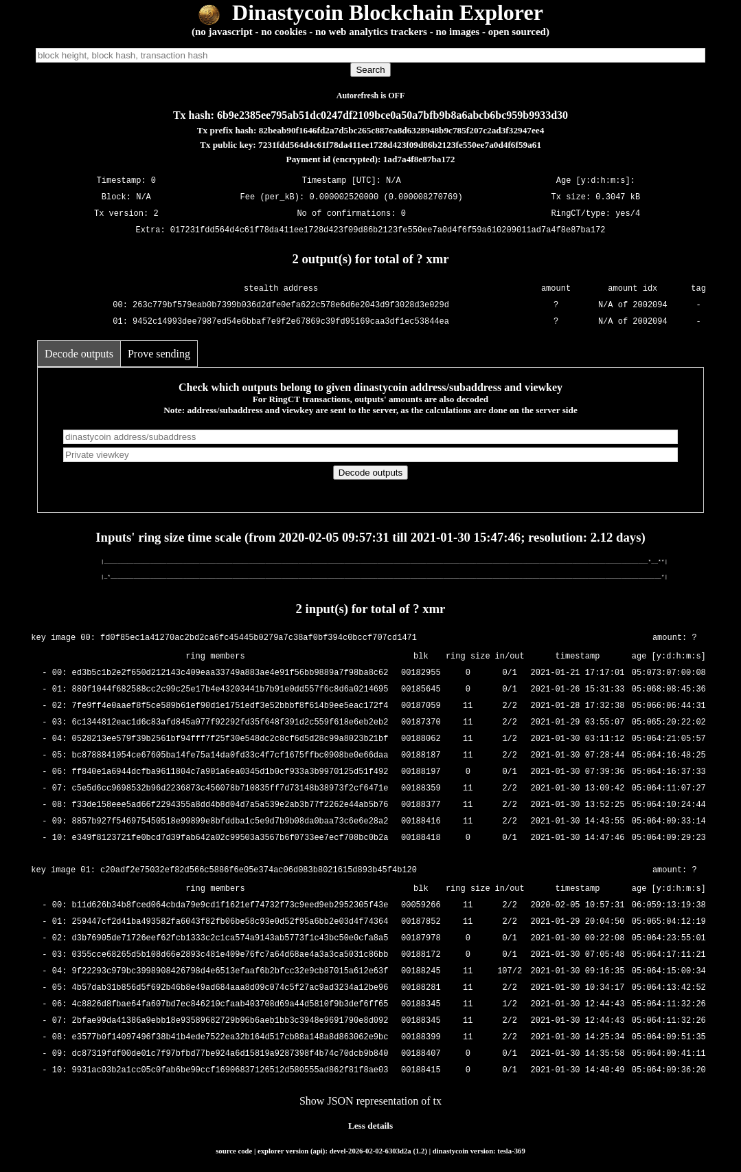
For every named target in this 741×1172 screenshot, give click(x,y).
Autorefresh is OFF (371, 95)
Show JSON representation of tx (370, 1101)
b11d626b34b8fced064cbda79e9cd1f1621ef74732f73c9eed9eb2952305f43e (230, 905)
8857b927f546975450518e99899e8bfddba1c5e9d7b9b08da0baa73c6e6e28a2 (230, 822)
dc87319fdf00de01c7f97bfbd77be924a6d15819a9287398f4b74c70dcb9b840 (230, 1054)
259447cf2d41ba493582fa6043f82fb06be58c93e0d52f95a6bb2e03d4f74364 (230, 922)
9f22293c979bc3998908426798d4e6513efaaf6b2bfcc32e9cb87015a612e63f (230, 971)
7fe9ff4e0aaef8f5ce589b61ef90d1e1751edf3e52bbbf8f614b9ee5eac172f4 (230, 706)
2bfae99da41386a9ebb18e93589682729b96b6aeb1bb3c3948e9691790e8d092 (230, 1021)
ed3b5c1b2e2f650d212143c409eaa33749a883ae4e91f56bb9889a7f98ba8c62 (230, 673)
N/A (143, 197)
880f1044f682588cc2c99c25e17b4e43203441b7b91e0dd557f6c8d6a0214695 (230, 690)
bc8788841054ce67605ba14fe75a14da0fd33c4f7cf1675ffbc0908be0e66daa (230, 756)
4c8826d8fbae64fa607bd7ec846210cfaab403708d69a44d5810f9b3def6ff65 (230, 1004)
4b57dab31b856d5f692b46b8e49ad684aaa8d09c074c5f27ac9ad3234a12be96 (230, 988)
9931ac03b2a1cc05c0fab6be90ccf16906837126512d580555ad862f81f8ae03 (230, 1070)
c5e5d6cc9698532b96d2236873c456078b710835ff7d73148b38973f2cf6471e (230, 789)
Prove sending (159, 354)
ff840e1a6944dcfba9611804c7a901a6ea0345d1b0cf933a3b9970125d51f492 (230, 772)
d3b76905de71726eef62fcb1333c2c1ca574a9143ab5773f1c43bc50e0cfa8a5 (230, 938)
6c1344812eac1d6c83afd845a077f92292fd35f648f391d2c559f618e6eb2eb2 (230, 723)
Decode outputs (79, 354)
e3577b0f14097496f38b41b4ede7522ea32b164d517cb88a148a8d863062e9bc (230, 1037)
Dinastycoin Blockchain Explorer (370, 12)
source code (234, 1151)
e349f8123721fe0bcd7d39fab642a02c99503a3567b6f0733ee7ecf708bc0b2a (230, 838)
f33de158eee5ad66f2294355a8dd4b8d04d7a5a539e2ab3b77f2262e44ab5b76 (230, 805)
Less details (370, 1125)
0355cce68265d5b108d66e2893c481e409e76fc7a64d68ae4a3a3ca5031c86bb (230, 955)
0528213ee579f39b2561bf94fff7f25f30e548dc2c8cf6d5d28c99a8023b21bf (230, 739)
